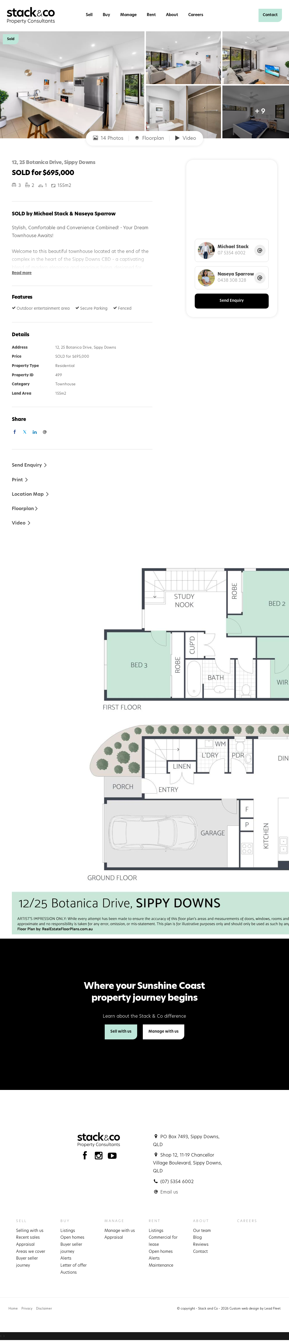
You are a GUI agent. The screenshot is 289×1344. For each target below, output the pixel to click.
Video (185, 138)
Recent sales (28, 1238)
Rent (151, 15)
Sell (89, 15)
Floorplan (149, 138)
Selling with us (29, 1231)
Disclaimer (44, 1308)
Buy (106, 15)
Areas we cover (30, 1252)
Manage (128, 15)
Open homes (72, 1238)
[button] (20, 480)
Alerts (65, 1258)
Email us (169, 1192)
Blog (197, 1238)
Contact (270, 15)
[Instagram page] (100, 1157)
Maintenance (161, 1266)
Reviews (201, 1245)
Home (13, 1308)
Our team (202, 1231)
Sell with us (121, 1031)
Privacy (26, 1308)
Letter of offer (73, 1266)
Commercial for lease (163, 1241)
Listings (67, 1231)
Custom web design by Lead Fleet (255, 1308)
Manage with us (163, 1031)
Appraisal (25, 1245)
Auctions (68, 1273)
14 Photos (108, 138)
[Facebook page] (86, 1157)
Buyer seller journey (27, 1262)
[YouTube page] (112, 1157)
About (172, 15)
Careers (195, 15)
